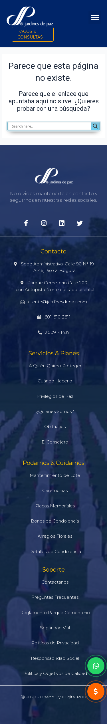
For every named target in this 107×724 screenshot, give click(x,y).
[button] (94, 17)
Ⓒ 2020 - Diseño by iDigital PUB (53, 696)
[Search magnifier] (95, 126)
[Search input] (51, 126)
